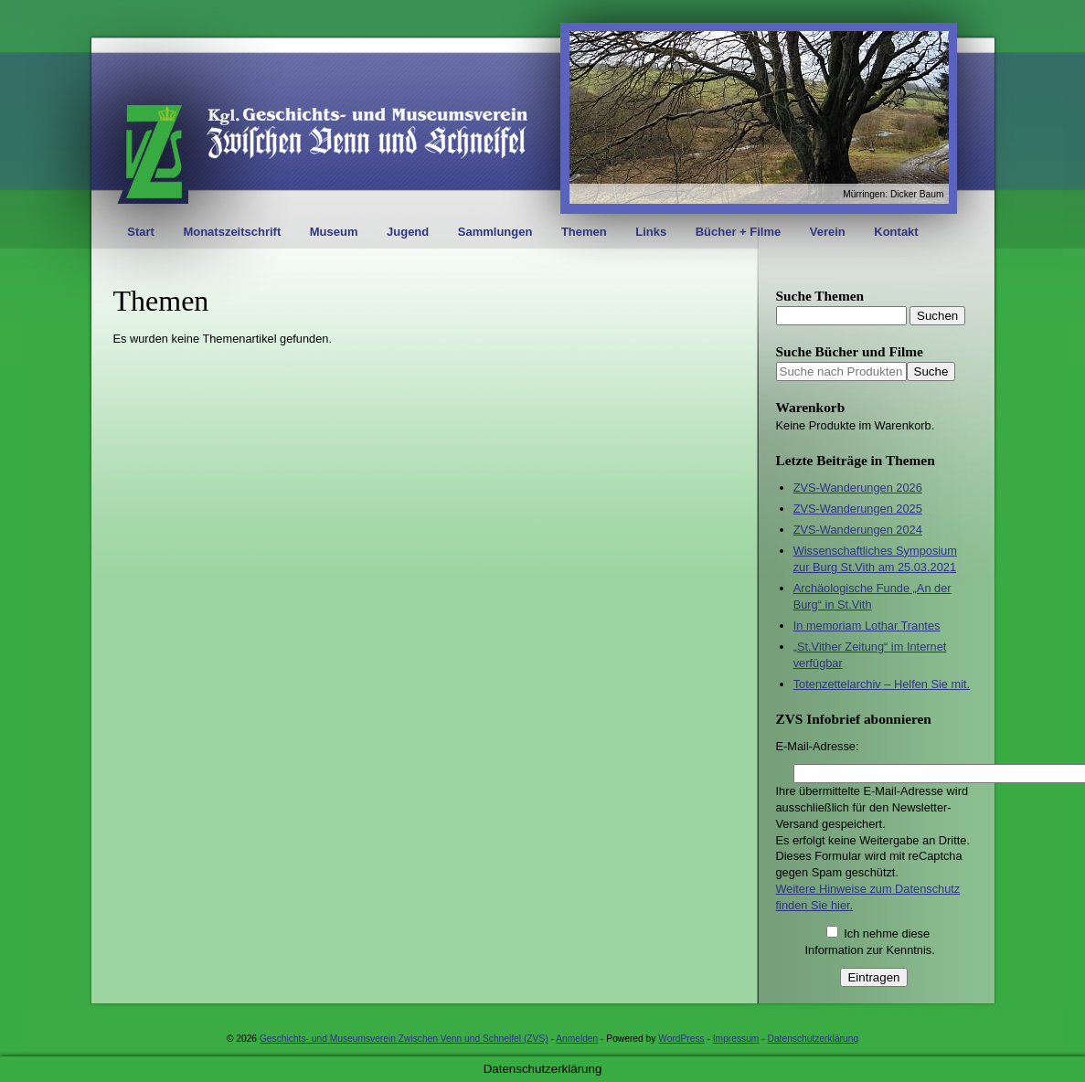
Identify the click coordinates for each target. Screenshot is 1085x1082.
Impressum (736, 1039)
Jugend (408, 232)
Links (650, 232)
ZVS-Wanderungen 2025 (857, 508)
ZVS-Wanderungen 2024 (857, 529)
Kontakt (896, 232)
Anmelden (577, 1039)
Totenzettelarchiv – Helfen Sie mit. (881, 684)
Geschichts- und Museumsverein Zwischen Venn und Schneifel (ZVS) (404, 1039)
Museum (334, 232)
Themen (584, 232)
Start (140, 232)
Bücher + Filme (739, 232)
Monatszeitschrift (232, 232)
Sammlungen (495, 232)
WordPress (681, 1039)
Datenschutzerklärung (813, 1039)
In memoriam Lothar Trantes (867, 625)
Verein (828, 232)
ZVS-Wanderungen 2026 (857, 487)
